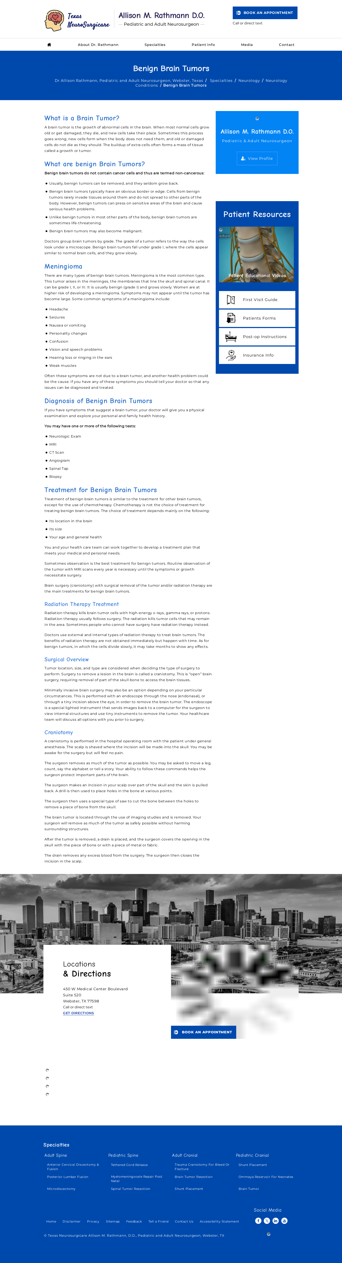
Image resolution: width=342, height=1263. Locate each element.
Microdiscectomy (61, 1189)
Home (51, 1221)
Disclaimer (71, 1221)
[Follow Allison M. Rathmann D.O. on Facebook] (258, 1221)
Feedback (134, 1221)
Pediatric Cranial (252, 1155)
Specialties (155, 45)
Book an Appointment (268, 13)
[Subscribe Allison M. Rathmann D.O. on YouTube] (284, 1221)
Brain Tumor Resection (194, 1177)
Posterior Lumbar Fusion (67, 1177)
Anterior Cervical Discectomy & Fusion (73, 1167)
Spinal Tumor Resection (130, 1189)
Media (247, 45)
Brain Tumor (249, 1189)
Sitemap (113, 1221)
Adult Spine (55, 1155)
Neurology (249, 80)
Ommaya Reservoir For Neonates (266, 1177)
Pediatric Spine (123, 1155)
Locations (87, 969)
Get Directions (78, 1013)
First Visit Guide (260, 299)
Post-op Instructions (265, 336)
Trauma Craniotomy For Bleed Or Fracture (202, 1167)
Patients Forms (259, 318)
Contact (287, 45)
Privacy (93, 1221)
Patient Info (203, 45)
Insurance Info (258, 355)
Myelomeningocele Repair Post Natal (136, 1179)
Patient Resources (257, 214)
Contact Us (184, 1221)
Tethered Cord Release (129, 1165)
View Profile (260, 158)
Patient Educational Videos (257, 275)
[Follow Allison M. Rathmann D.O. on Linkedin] (275, 1221)
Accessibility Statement (219, 1221)
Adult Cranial (185, 1155)
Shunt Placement (189, 1189)
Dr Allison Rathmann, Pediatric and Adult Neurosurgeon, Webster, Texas (129, 80)
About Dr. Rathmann (98, 45)
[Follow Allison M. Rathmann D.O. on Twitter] (267, 1221)
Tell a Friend (159, 1221)
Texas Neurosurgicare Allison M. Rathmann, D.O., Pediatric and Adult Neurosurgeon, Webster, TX (136, 1235)
